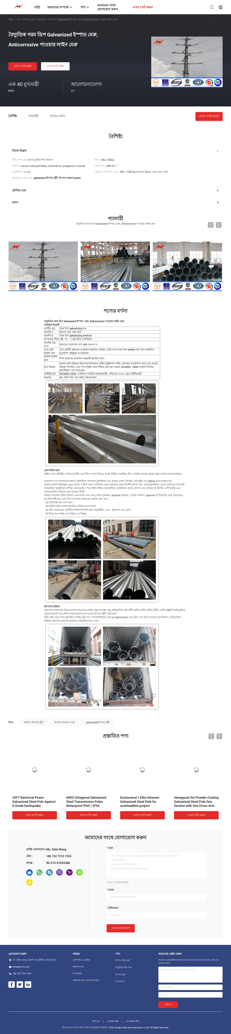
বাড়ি (10, 19)
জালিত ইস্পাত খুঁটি (33, 721)
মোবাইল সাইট (113, 1020)
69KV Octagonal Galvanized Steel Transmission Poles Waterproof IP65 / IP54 (86, 801)
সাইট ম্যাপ (96, 1020)
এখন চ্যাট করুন (23, 66)
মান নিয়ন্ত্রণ (77, 973)
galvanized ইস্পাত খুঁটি (98, 721)
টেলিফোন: (113, 907)
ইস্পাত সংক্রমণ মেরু (65, 721)
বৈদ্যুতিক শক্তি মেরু (124, 967)
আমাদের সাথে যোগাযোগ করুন (86, 979)
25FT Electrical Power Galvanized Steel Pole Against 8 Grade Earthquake (34, 801)
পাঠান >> (168, 1003)
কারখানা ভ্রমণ (78, 966)
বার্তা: (111, 847)
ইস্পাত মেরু (29, 19)
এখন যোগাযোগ (121, 927)
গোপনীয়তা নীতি (132, 1020)
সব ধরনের (120, 980)
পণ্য (18, 19)
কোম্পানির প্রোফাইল (81, 959)
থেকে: (111, 889)
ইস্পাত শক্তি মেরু (123, 959)
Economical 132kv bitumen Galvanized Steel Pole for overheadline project (139, 801)
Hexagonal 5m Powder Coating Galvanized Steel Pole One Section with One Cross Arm (196, 801)
